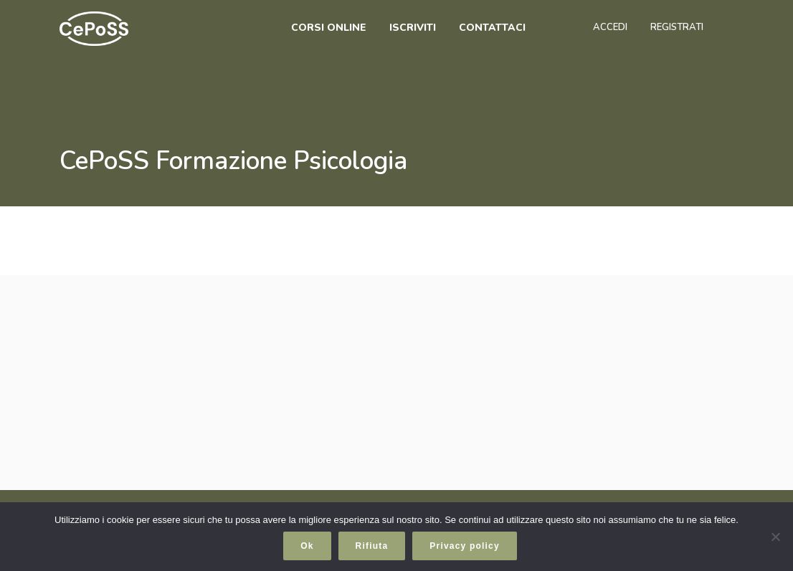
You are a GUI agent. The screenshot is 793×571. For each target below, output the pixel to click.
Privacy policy (464, 546)
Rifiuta (372, 546)
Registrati (676, 27)
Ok (306, 546)
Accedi (610, 27)
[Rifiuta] (775, 536)
